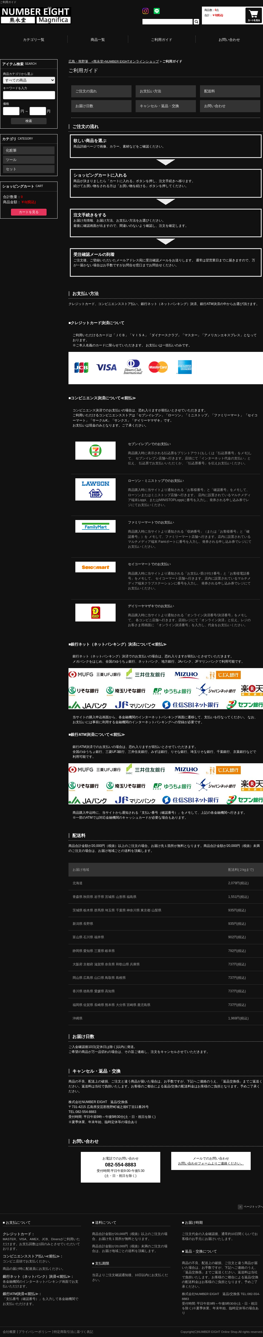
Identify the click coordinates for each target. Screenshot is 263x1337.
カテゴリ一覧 (33, 40)
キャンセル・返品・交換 (159, 106)
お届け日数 (84, 106)
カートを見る (29, 212)
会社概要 (9, 1331)
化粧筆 (11, 150)
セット (11, 169)
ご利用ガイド (161, 40)
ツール (11, 160)
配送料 (209, 91)
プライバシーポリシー (34, 1331)
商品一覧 (98, 40)
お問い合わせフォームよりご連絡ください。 (211, 1163)
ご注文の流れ (86, 91)
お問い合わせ (229, 40)
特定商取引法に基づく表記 (73, 1331)
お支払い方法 (150, 91)
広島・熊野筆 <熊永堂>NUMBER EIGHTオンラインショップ (113, 61)
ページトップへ (250, 1207)
